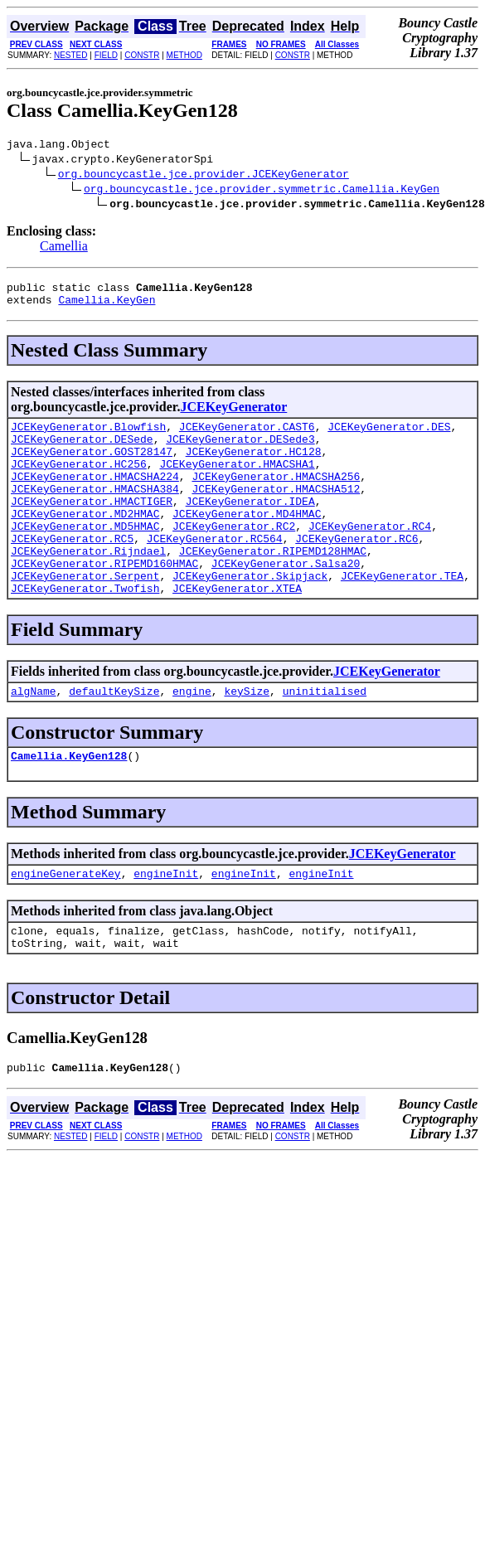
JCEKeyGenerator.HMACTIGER (91, 525)
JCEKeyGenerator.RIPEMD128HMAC (272, 585)
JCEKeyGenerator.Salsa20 (285, 600)
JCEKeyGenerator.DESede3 (240, 451)
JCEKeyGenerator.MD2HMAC (85, 540)
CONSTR (141, 55)
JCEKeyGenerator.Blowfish (88, 436)
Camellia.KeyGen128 (69, 802)
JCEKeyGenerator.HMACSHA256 (276, 495)
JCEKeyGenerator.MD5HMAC (85, 555)
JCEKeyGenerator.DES (388, 436)
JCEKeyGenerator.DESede (82, 451)
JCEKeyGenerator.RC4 (369, 555)
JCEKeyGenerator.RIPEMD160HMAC (104, 600)
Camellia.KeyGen (106, 306)
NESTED (71, 55)
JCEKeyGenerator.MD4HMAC (246, 540)
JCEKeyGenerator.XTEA (237, 630)
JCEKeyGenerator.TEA (402, 615)
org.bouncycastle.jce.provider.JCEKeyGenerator (203, 175)
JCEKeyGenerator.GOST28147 (91, 466)
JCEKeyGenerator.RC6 (356, 570)
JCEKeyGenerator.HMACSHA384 (95, 510)
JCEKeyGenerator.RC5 (72, 570)
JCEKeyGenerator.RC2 (233, 555)
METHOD (184, 55)
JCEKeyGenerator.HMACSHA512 (276, 510)
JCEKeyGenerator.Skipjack (249, 615)
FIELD (106, 55)
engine (191, 735)
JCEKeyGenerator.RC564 (215, 570)
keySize (246, 735)
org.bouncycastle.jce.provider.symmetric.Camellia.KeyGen (261, 190)
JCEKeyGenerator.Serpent (85, 615)
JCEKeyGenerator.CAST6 (247, 436)
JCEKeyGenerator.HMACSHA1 (236, 480)
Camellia (64, 248)
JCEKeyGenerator (233, 414)
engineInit (165, 922)
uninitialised (324, 735)
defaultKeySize (114, 735)
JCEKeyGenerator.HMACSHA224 (95, 495)
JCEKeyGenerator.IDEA (250, 525)
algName (33, 735)
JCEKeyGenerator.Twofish (85, 630)
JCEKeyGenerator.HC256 (79, 480)
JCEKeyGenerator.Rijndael (88, 585)
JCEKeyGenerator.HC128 (254, 466)
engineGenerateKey (66, 922)
